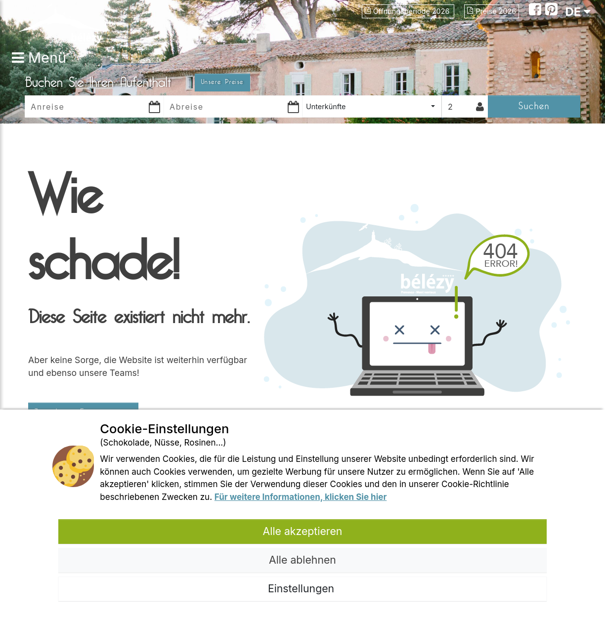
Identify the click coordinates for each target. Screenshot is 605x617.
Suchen (534, 106)
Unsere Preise (222, 82)
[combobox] (371, 106)
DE (578, 11)
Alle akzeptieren (303, 531)
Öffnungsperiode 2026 (408, 11)
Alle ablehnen (302, 559)
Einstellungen (302, 588)
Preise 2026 (491, 11)
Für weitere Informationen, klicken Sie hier (301, 497)
